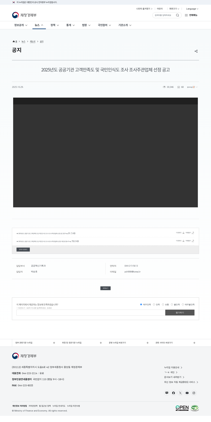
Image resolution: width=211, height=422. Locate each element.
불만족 (177, 308)
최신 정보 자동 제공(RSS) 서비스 (180, 387)
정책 (53, 25)
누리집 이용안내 (171, 371)
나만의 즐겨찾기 (144, 8)
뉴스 (37, 25)
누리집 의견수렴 (78, 412)
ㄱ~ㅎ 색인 (169, 377)
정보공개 (19, 25)
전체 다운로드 (26, 250)
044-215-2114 (30, 377)
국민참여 (102, 25)
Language (191, 8)
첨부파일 (188, 87)
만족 (158, 308)
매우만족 (147, 308)
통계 (68, 25)
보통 (167, 308)
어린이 (161, 8)
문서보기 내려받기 (173, 382)
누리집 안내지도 (62, 412)
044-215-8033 (26, 389)
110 (44, 383)
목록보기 (105, 291)
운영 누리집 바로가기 (118, 346)
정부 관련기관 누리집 (25, 346)
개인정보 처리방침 (20, 412)
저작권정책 (34, 412)
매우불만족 (189, 308)
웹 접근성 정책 (47, 412)
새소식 (33, 41)
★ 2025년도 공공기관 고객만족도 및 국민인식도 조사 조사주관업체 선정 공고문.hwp (56, 233)
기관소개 (123, 25)
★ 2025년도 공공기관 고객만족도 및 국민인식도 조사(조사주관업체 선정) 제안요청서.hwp (58, 241)
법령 (84, 25)
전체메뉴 (192, 15)
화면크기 (174, 8)
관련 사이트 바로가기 (165, 346)
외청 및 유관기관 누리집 (72, 346)
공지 (42, 41)
